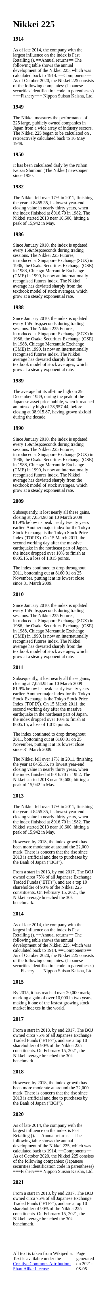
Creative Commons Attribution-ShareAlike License (42, 1266)
